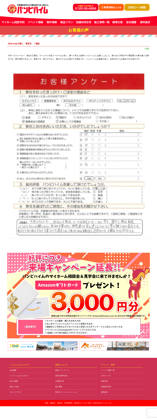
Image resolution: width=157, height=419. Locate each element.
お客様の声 (59, 381)
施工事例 (58, 387)
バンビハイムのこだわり (19, 376)
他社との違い (15, 387)
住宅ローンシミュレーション (66, 392)
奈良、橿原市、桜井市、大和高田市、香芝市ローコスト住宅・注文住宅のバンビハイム (78, 403)
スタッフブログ (16, 392)
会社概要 (13, 370)
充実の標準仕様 (61, 376)
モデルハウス (106, 376)
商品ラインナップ (62, 370)
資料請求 (104, 392)
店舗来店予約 (106, 387)
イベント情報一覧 (108, 370)
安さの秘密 (14, 381)
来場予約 (104, 381)
